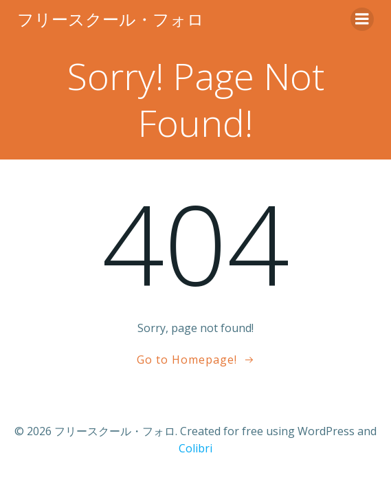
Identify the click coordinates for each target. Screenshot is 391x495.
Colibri (195, 448)
